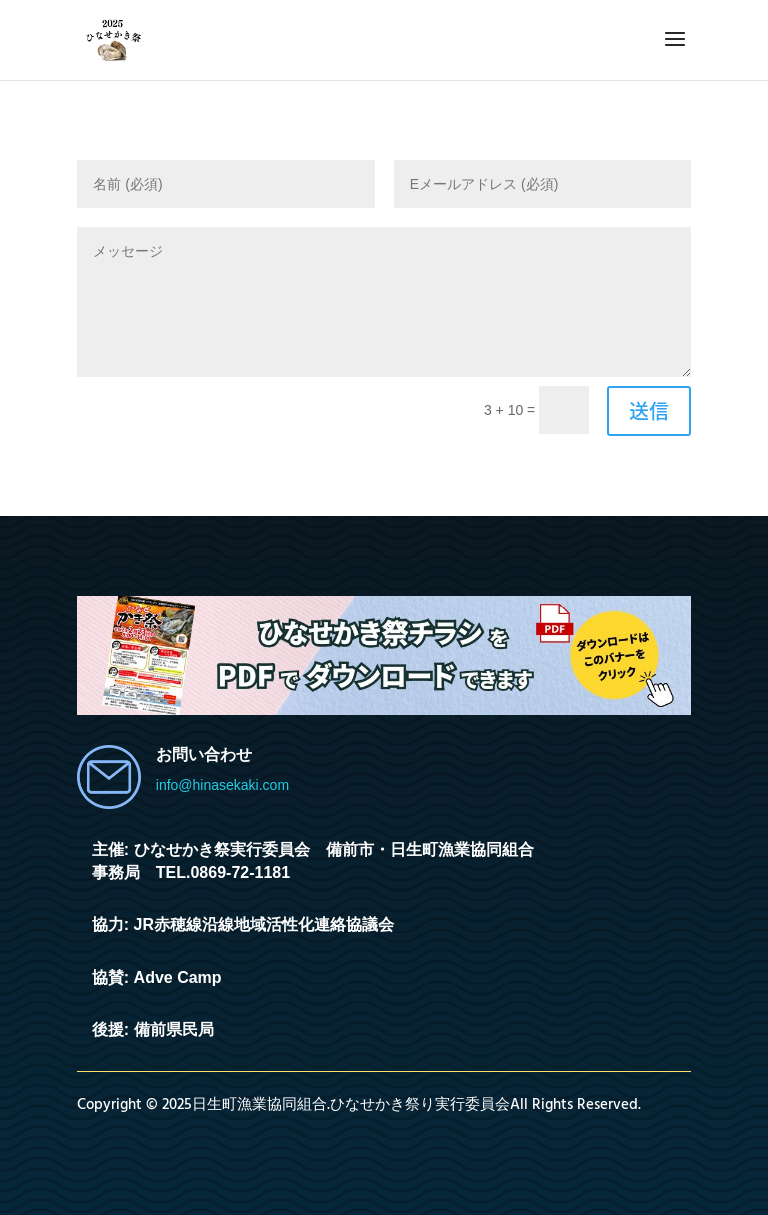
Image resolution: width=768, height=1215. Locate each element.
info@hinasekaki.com (222, 785)
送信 (649, 410)
